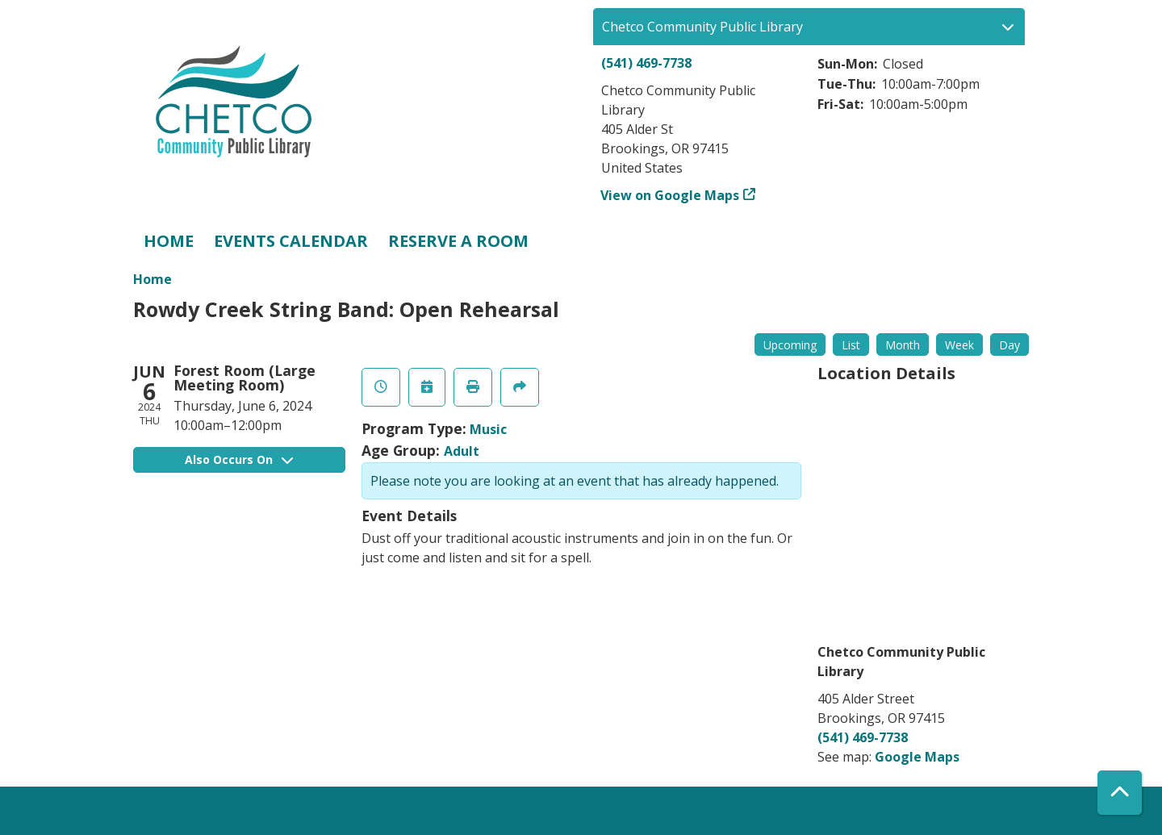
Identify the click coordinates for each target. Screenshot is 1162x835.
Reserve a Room (458, 241)
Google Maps (917, 757)
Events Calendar (291, 241)
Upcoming (790, 345)
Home (169, 241)
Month (902, 345)
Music (488, 429)
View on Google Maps (670, 195)
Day (1009, 345)
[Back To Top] (1119, 792)
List (851, 345)
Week (959, 345)
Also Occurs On (239, 459)
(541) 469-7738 (646, 63)
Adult (461, 451)
